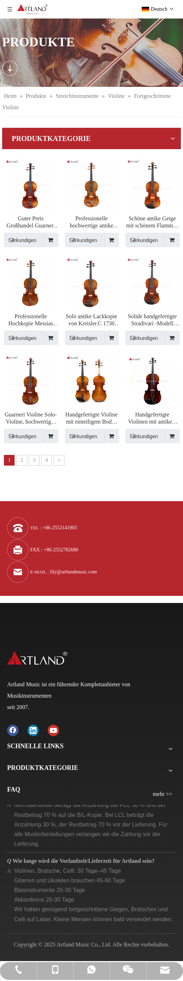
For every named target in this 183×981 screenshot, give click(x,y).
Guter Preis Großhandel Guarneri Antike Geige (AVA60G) (30, 222)
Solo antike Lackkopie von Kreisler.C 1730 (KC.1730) (91, 320)
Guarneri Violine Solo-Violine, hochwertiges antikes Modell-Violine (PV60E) (30, 418)
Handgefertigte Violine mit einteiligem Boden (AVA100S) (92, 418)
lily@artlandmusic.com (73, 572)
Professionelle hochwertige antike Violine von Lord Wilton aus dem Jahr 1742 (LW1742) (91, 222)
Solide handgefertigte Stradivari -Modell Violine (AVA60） (152, 320)
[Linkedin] (33, 730)
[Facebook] (13, 730)
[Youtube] (53, 730)
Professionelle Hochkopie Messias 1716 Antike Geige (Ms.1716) (30, 320)
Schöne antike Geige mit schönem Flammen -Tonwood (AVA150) (152, 222)
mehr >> (162, 794)
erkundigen (20, 240)
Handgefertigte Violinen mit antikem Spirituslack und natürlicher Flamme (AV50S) (152, 418)
